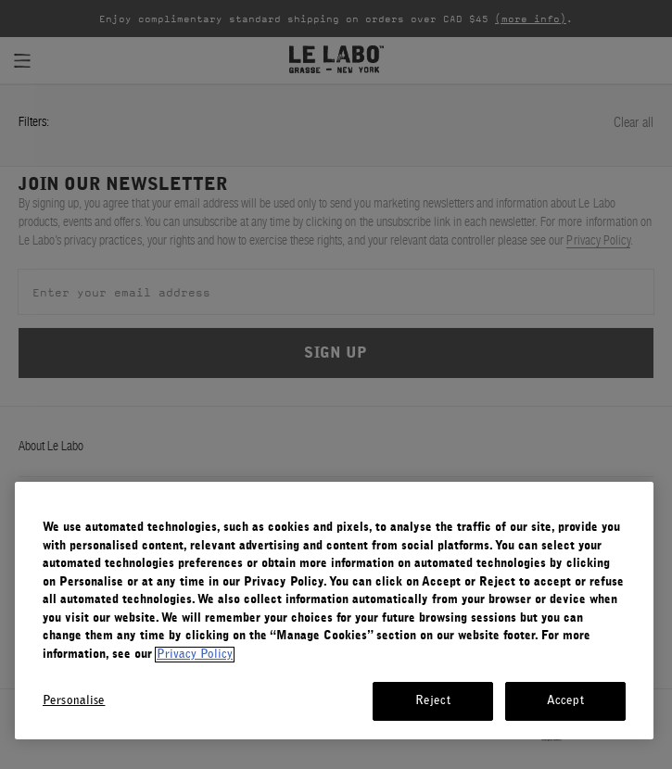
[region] (334, 610)
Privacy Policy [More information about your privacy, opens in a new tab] (195, 655)
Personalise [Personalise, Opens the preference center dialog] (74, 701)
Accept (565, 701)
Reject (432, 701)
